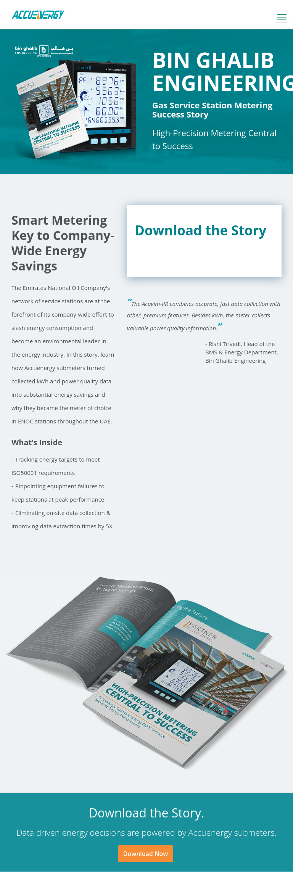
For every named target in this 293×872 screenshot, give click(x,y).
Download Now (145, 853)
